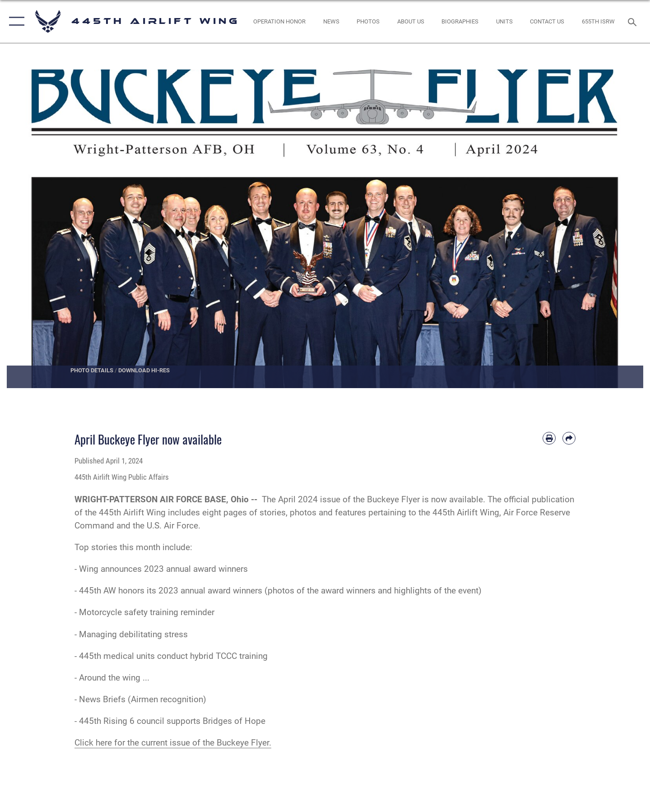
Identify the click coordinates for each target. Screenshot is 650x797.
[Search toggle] (633, 21)
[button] (14, 21)
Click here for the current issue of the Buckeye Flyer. (172, 742)
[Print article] (549, 438)
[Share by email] (569, 438)
